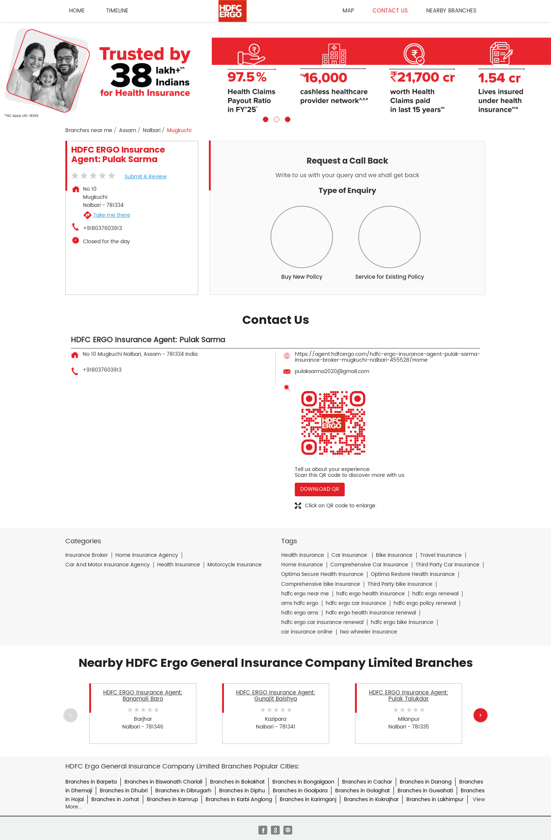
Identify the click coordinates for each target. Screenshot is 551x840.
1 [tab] (265, 118)
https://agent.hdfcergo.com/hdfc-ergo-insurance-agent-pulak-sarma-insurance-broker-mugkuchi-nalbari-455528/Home (387, 357)
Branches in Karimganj (308, 799)
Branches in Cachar (367, 782)
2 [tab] (276, 118)
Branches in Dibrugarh (183, 790)
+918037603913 (102, 228)
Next (480, 715)
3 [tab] (287, 118)
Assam (127, 131)
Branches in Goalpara (300, 790)
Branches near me (88, 131)
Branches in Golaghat (362, 790)
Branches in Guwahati (425, 790)
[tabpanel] (275, 72)
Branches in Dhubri (124, 790)
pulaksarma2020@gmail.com (332, 371)
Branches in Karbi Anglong (239, 799)
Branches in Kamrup (172, 799)
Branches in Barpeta (91, 782)
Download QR (319, 489)
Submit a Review (145, 176)
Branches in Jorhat (115, 799)
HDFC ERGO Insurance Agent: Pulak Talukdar (408, 696)
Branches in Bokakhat (237, 782)
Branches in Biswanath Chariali (163, 782)
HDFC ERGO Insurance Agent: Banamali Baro (142, 696)
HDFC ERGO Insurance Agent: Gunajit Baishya (275, 696)
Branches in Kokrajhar (371, 799)
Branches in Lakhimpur (435, 799)
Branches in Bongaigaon (303, 782)
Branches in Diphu (242, 790)
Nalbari (151, 131)
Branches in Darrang (426, 782)
